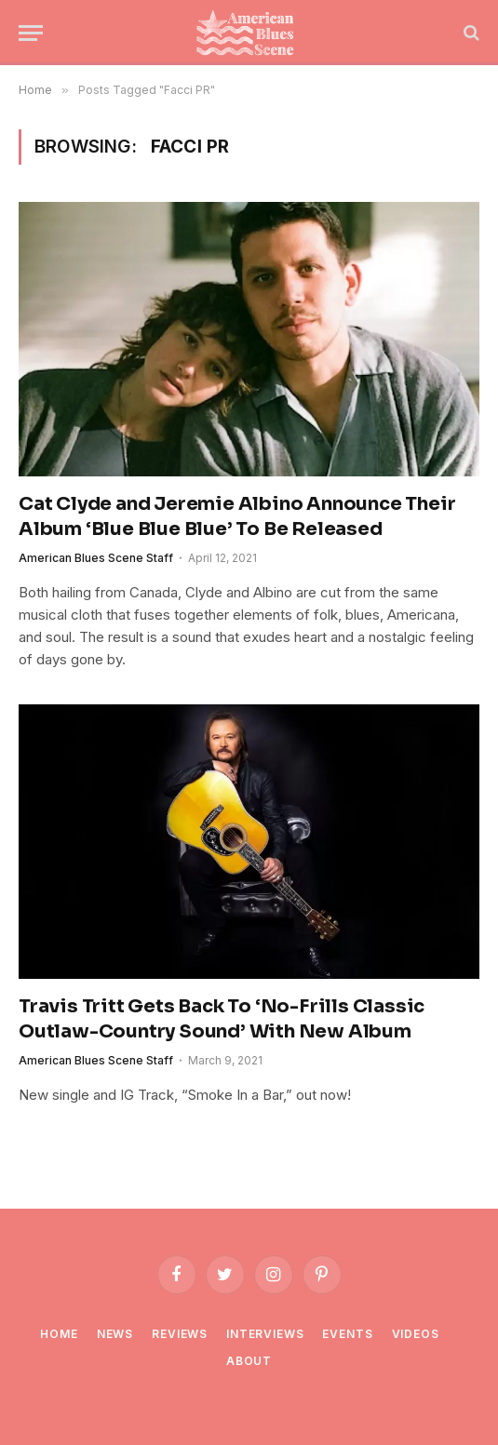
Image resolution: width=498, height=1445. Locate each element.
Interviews (264, 1334)
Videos (415, 1334)
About (249, 1361)
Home (58, 1334)
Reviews (180, 1334)
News (115, 1334)
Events (347, 1334)
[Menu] (31, 33)
